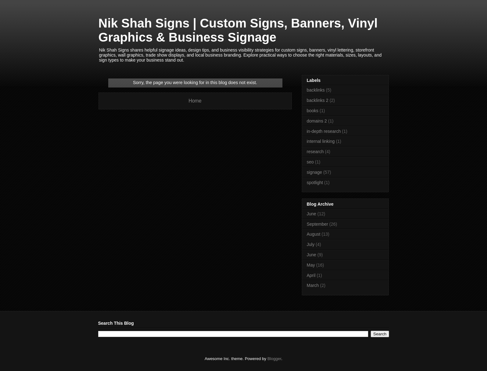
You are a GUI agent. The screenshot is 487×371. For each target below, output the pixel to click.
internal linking (321, 141)
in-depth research (324, 131)
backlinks (316, 90)
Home (195, 100)
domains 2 (317, 120)
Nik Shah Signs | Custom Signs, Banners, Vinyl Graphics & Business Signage (238, 30)
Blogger (274, 358)
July (311, 244)
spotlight (315, 182)
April (311, 275)
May (311, 265)
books (312, 110)
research (315, 151)
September (317, 224)
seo (310, 161)
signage (314, 172)
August (314, 234)
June (311, 213)
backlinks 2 (317, 100)
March (313, 285)
